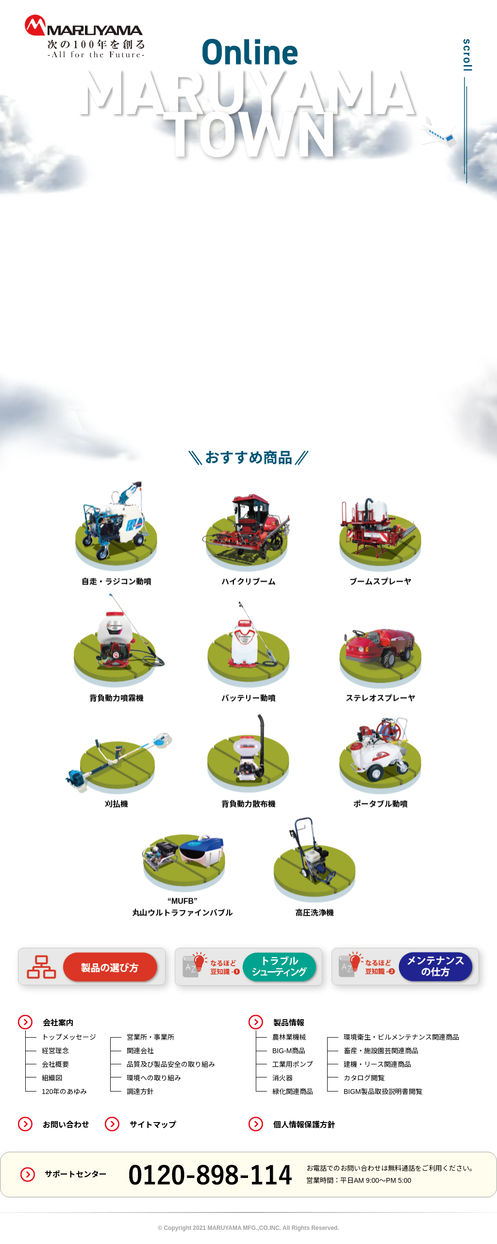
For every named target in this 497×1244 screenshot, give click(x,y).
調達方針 (140, 1091)
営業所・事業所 (150, 1037)
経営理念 (55, 1051)
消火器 (282, 1078)
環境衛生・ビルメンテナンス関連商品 (401, 1037)
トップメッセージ (69, 1037)
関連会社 (140, 1051)
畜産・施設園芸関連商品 (381, 1051)
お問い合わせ (66, 1125)
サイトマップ (153, 1125)
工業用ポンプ (292, 1064)
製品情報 (288, 1023)
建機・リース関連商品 (377, 1064)
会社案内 (58, 1023)
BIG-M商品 (288, 1051)
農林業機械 (289, 1037)
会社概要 (55, 1064)
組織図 (52, 1078)
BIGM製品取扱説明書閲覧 (383, 1091)
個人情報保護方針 (304, 1125)
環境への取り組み (154, 1078)
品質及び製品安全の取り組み (171, 1064)
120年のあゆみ (64, 1091)
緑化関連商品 (292, 1091)
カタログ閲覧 (364, 1078)
